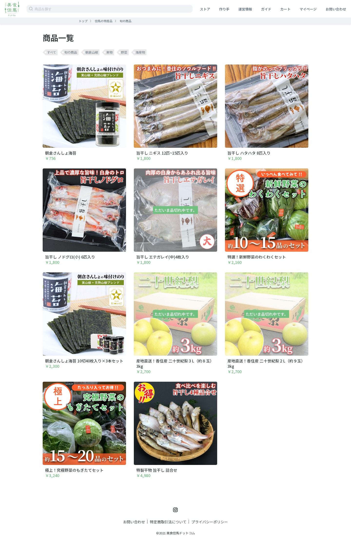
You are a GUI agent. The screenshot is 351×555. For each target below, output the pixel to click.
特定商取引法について (168, 522)
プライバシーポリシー (209, 522)
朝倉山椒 (91, 52)
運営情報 (245, 9)
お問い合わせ (336, 9)
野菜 (124, 52)
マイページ (308, 9)
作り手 (224, 9)
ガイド (266, 9)
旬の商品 (125, 21)
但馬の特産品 (103, 21)
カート (285, 9)
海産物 (140, 52)
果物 (109, 52)
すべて (51, 52)
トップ (83, 21)
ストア (205, 9)
